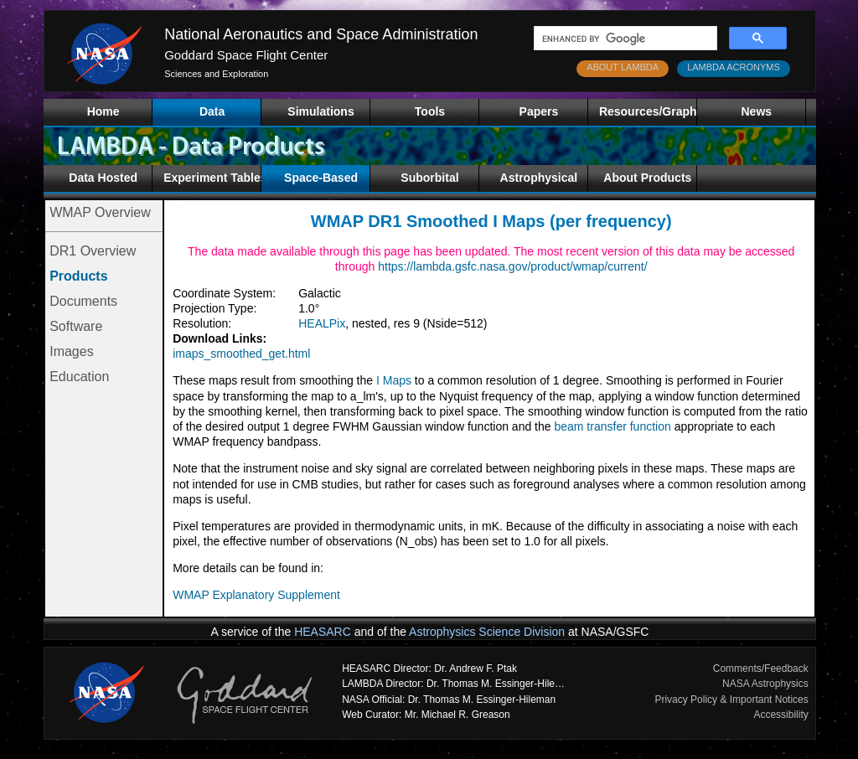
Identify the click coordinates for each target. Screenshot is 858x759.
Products (78, 276)
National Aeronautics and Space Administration (321, 34)
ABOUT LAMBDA (623, 67)
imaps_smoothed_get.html (241, 353)
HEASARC (322, 631)
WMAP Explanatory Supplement (256, 595)
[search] (624, 38)
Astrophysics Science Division (487, 631)
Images (71, 351)
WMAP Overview (100, 212)
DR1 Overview (92, 251)
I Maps (393, 380)
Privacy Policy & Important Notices (731, 699)
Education (79, 376)
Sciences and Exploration (216, 74)
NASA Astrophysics (765, 683)
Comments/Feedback (761, 668)
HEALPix (321, 323)
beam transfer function (612, 426)
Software (75, 326)
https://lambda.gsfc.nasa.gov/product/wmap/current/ (512, 266)
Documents (83, 301)
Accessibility (780, 714)
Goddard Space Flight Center (246, 55)
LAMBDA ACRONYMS (733, 67)
